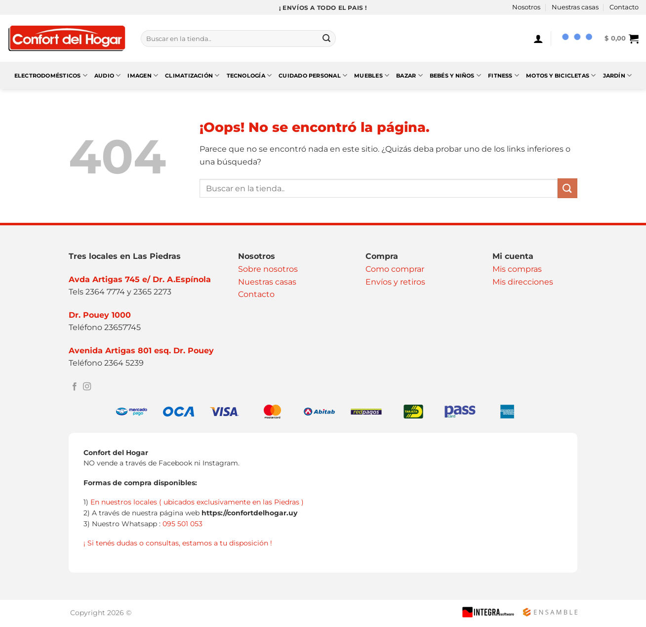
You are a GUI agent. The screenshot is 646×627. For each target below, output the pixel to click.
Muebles (371, 75)
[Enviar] (326, 38)
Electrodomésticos (50, 75)
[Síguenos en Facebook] (75, 386)
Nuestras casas (575, 7)
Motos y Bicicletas (561, 75)
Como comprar (394, 269)
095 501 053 (182, 524)
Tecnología (249, 75)
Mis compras (517, 269)
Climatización (192, 75)
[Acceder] (538, 38)
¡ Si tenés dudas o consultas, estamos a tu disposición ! (177, 543)
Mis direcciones (522, 282)
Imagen (142, 75)
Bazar (409, 75)
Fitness (503, 75)
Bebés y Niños (455, 75)
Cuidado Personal (313, 75)
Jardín (617, 75)
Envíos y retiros (395, 282)
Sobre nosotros (268, 269)
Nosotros (526, 7)
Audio (107, 75)
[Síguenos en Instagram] (87, 386)
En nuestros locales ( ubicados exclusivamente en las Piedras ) (197, 502)
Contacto (624, 7)
